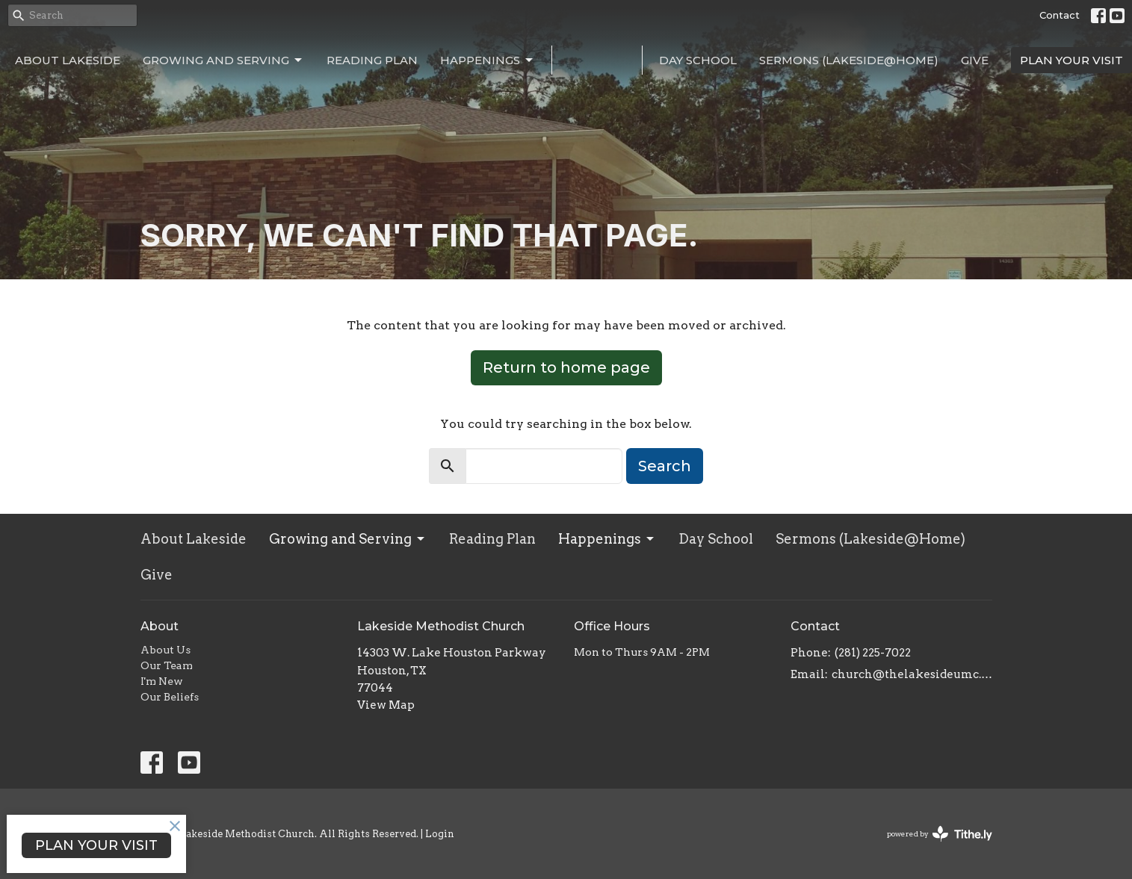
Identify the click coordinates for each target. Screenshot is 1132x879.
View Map (386, 705)
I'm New (161, 681)
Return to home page (566, 367)
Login (439, 833)
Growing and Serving (223, 60)
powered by (939, 834)
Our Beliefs (169, 697)
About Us (165, 650)
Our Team (166, 665)
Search (664, 466)
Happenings (487, 60)
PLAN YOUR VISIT (1071, 60)
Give (975, 60)
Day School (698, 60)
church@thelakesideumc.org (912, 674)
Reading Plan (372, 60)
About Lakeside (67, 60)
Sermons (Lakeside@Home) (848, 60)
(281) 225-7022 (873, 652)
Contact (1059, 15)
